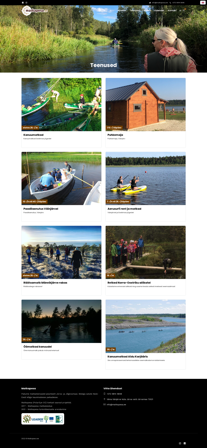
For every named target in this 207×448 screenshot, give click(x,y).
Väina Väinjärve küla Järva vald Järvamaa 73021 (130, 399)
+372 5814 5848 (177, 3)
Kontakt (172, 10)
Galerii (147, 10)
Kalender (159, 10)
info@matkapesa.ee (158, 3)
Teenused (135, 10)
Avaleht (122, 10)
